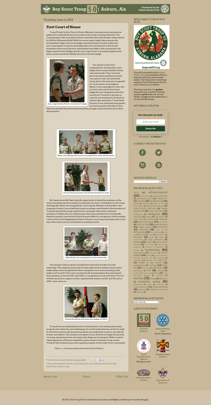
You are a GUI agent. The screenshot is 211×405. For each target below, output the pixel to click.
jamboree (137, 247)
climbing (150, 219)
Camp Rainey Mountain (145, 208)
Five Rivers (160, 235)
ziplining (139, 292)
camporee (138, 214)
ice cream (149, 245)
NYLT (164, 260)
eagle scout (145, 227)
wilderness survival (158, 289)
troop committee (141, 287)
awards (69, 364)
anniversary (144, 196)
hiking (137, 242)
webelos (141, 289)
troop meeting (160, 287)
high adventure (155, 240)
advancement (59, 364)
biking (136, 204)
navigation (138, 260)
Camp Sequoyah (80, 364)
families (105, 364)
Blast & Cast (159, 204)
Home (86, 376)
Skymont (163, 279)
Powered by (150, 137)
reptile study (147, 273)
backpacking (156, 201)
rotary (156, 273)
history (149, 242)
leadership (51, 366)
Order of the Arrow (150, 262)
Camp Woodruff (156, 211)
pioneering (138, 271)
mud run (148, 258)
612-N (136, 193)
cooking (163, 219)
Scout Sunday (143, 275)
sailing (165, 273)
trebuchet (160, 284)
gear (161, 237)
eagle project (160, 224)
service (139, 278)
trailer (149, 284)
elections (162, 227)
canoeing (138, 217)
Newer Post (50, 376)
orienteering (139, 265)
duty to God (143, 224)
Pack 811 (145, 268)
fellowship (139, 232)
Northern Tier (152, 260)
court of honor (95, 364)
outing (152, 265)
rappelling (137, 273)
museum (160, 258)
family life (160, 230)
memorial (153, 253)
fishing (142, 235)
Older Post (122, 376)
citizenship (138, 219)
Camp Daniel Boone (155, 206)
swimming (138, 284)
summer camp (63, 366)
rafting (160, 271)
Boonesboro (138, 206)
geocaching (138, 240)
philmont (157, 267)
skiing (153, 279)
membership (139, 253)
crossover (163, 222)
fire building (155, 232)
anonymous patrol (145, 199)
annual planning (159, 196)
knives (136, 250)
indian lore (161, 245)
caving (148, 217)
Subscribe (150, 128)
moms (148, 255)
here (62, 348)
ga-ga (152, 237)
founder (113, 364)
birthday (146, 204)
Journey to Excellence (154, 247)
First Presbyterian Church (143, 356)
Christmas (159, 217)
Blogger (144, 400)
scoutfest (159, 275)
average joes (161, 199)
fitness (150, 235)
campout (154, 214)
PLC (149, 270)
